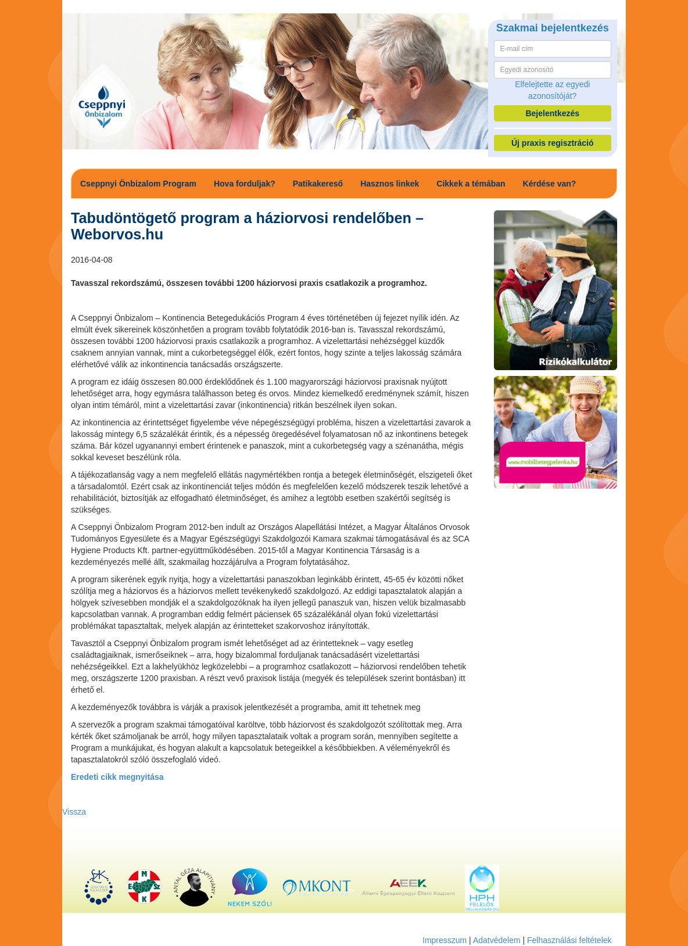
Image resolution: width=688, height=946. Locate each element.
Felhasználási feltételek (569, 940)
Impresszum (444, 940)
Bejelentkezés (552, 113)
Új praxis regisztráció (552, 143)
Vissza (74, 811)
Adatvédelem (497, 940)
